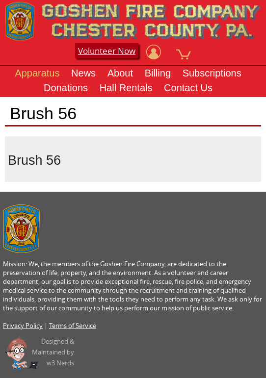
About (120, 73)
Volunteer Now (106, 50)
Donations (66, 87)
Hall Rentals (126, 87)
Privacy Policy (23, 325)
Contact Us (188, 87)
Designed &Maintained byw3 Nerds (53, 352)
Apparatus (37, 73)
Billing (158, 73)
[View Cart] (183, 52)
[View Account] (153, 52)
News (83, 73)
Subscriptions (212, 73)
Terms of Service (72, 325)
